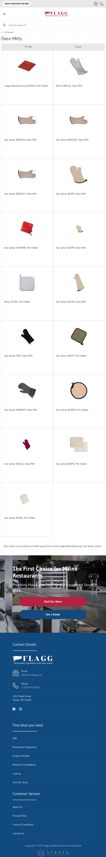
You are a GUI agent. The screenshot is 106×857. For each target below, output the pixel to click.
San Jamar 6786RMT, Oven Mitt (20, 409)
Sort (78, 46)
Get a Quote (53, 614)
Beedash (76, 845)
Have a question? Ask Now (17, 3)
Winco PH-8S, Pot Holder (17, 301)
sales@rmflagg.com (31, 674)
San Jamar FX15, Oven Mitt (18, 355)
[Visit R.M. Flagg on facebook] (14, 708)
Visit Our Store (53, 601)
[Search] (53, 25)
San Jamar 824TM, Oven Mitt (71, 301)
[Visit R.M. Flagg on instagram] (20, 708)
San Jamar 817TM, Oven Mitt (71, 247)
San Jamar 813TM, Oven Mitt (71, 193)
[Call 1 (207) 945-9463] (102, 4)
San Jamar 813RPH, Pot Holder (72, 409)
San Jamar (88, 546)
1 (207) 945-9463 (30, 687)
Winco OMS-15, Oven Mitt (69, 85)
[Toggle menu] (4, 14)
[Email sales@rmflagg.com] (96, 4)
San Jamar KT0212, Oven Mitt (19, 463)
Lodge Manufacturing (70, 546)
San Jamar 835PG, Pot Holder (19, 517)
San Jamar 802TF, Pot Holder (71, 355)
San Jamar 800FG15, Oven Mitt (72, 139)
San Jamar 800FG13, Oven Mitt (20, 139)
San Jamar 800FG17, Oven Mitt (20, 193)
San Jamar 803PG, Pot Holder (71, 463)
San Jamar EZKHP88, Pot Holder (21, 247)
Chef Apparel (8, 32)
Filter (28, 46)
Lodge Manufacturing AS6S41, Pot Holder (26, 85)
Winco (98, 546)
